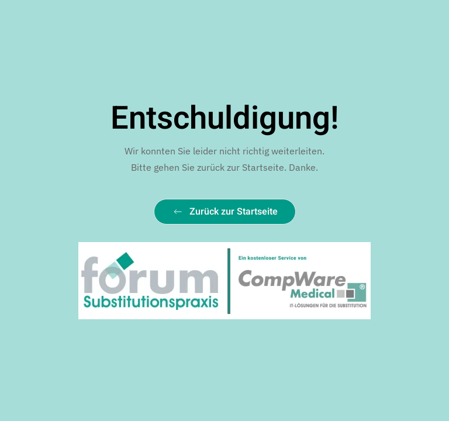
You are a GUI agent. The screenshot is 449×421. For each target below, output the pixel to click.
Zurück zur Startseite (225, 212)
